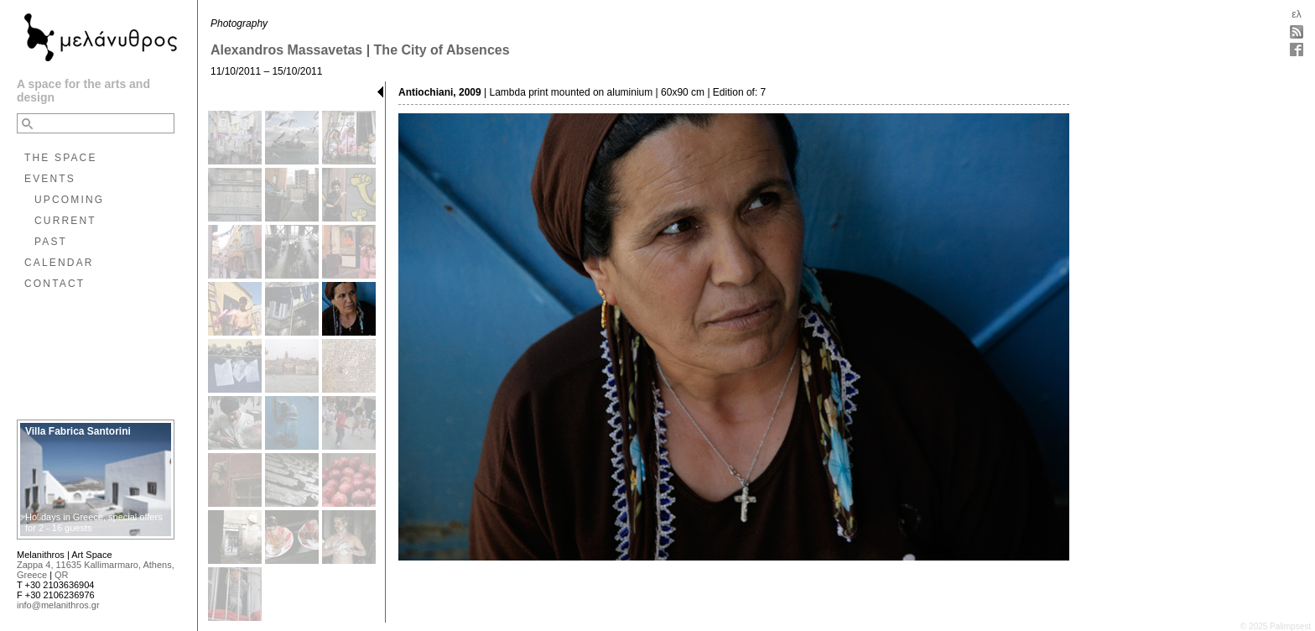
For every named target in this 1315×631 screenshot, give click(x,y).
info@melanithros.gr (58, 605)
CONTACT (54, 283)
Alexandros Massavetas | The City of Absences (360, 50)
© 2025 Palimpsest (1275, 626)
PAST (50, 242)
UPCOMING (69, 200)
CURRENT (65, 221)
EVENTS (49, 179)
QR (62, 575)
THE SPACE (60, 158)
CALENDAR (59, 263)
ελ (1296, 14)
